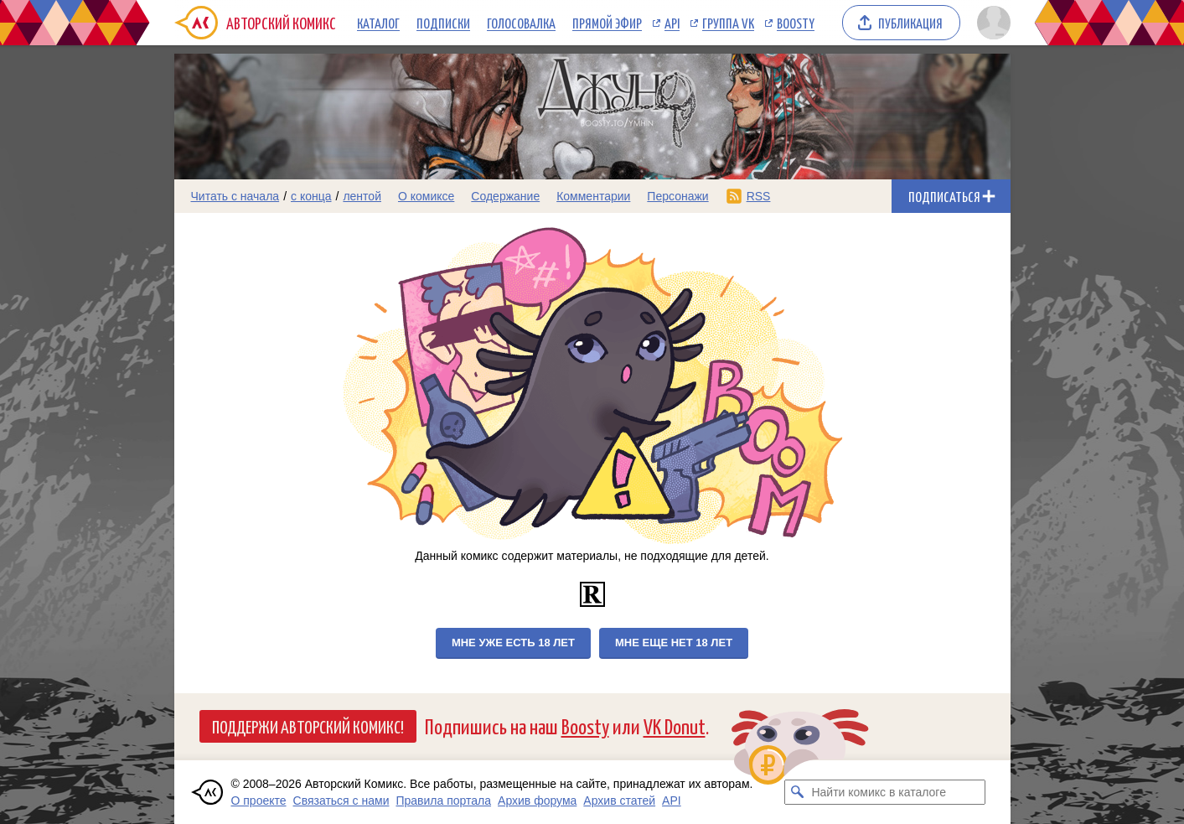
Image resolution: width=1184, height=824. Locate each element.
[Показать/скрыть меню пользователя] (991, 22)
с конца (311, 196)
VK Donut (675, 725)
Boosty (795, 22)
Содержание (505, 196)
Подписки (443, 22)
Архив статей (619, 800)
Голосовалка (521, 22)
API (672, 22)
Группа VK (728, 22)
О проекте (259, 800)
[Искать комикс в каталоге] (797, 792)
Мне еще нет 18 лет (673, 642)
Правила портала (443, 800)
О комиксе (426, 196)
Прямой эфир (607, 22)
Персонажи (677, 196)
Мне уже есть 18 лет (513, 642)
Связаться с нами (341, 800)
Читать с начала (235, 196)
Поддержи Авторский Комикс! (308, 726)
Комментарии (593, 196)
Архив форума (537, 800)
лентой (362, 196)
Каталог (378, 22)
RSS (759, 196)
